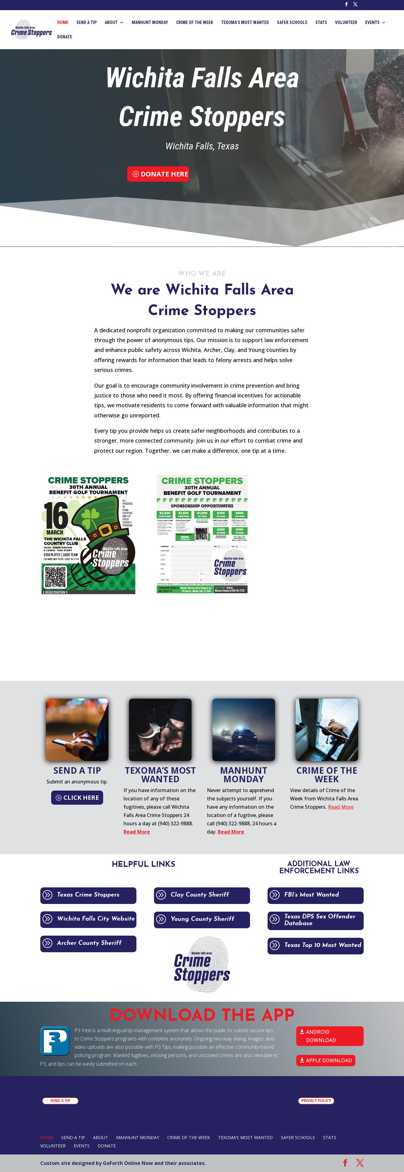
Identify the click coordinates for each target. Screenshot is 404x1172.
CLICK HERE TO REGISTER (312, 478)
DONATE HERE (164, 173)
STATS (321, 22)
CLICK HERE (81, 797)
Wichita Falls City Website (104, 919)
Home (62, 22)
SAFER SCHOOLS (292, 22)
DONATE (64, 37)
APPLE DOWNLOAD (329, 1060)
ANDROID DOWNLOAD (321, 1036)
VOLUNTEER (346, 22)
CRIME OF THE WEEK (194, 22)
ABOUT (111, 22)
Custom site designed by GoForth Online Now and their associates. (123, 1163)
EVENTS (372, 22)
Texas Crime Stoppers (96, 895)
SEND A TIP (86, 22)
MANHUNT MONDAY (150, 22)
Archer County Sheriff (97, 943)
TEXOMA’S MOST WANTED (245, 22)
